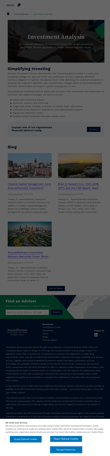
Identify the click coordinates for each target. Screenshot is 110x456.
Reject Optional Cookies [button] (66, 439)
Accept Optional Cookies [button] (25, 439)
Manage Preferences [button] (66, 449)
